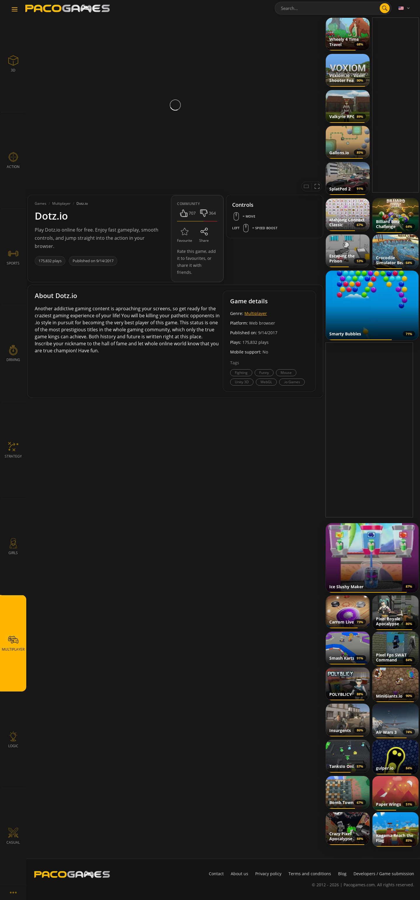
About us (239, 873)
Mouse (286, 372)
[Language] (404, 8)
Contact (216, 873)
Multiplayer (255, 313)
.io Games (292, 381)
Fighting (241, 372)
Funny (264, 372)
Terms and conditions (309, 873)
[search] (385, 8)
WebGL (266, 381)
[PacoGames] (72, 874)
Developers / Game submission (384, 873)
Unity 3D (242, 381)
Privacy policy (268, 873)
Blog (342, 873)
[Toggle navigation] (14, 9)
